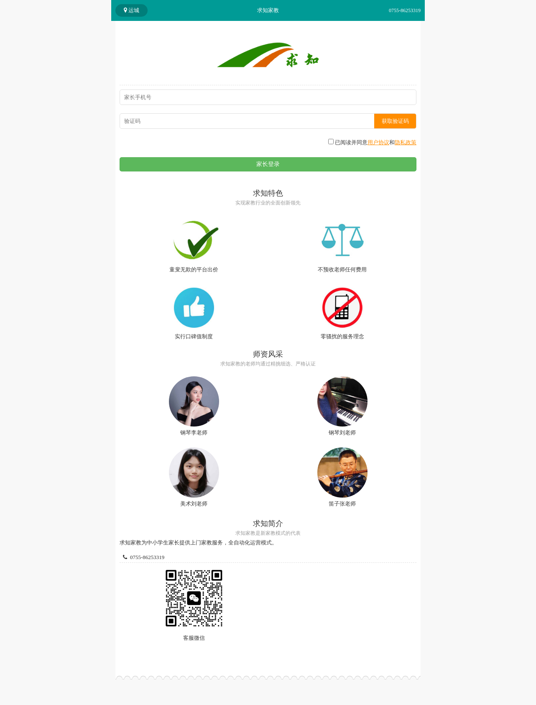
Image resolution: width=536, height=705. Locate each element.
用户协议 (378, 142)
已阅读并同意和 (372, 142)
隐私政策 (405, 142)
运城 (131, 10)
